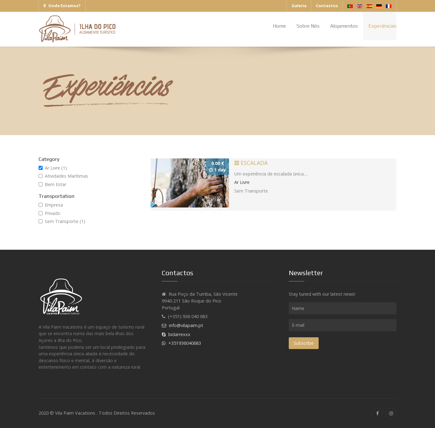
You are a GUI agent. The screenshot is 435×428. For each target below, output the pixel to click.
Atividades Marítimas (63, 176)
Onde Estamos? (62, 5)
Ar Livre (242, 182)
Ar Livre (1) (53, 168)
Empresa (51, 205)
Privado (49, 213)
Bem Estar (52, 184)
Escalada (251, 162)
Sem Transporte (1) (62, 221)
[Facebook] (377, 413)
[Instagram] (391, 413)
